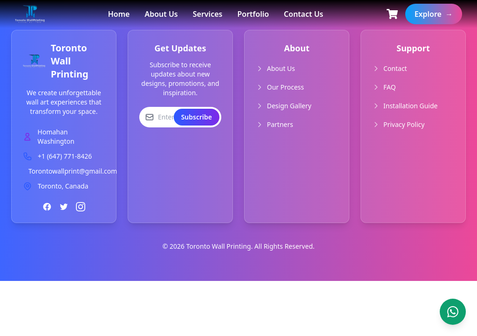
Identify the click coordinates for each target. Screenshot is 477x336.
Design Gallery (289, 105)
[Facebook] (47, 206)
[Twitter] (63, 206)
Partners (280, 124)
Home (119, 14)
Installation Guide (410, 105)
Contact (395, 67)
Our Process (285, 87)
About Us (160, 14)
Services (208, 14)
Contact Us (303, 14)
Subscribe (196, 116)
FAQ (389, 86)
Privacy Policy (403, 123)
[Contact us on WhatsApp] (453, 312)
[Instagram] (80, 206)
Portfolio (253, 14)
